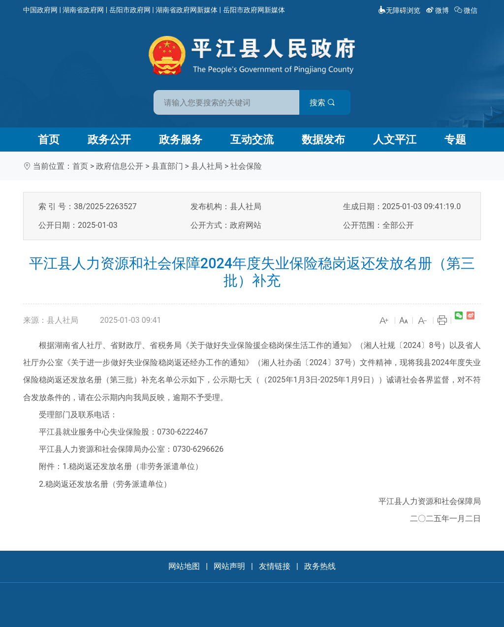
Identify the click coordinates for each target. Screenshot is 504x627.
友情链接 (274, 566)
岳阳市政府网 (130, 10)
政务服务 (180, 139)
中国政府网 (40, 10)
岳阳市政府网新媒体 (254, 10)
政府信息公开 (119, 166)
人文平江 (394, 139)
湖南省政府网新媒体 (187, 10)
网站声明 (229, 566)
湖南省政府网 (83, 10)
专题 (455, 139)
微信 (466, 10)
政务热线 (320, 566)
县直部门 (167, 166)
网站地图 (184, 566)
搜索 (322, 102)
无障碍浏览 (399, 10)
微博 (438, 10)
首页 (49, 139)
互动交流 (252, 139)
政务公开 (109, 139)
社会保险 (246, 166)
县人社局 (206, 166)
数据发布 (323, 139)
